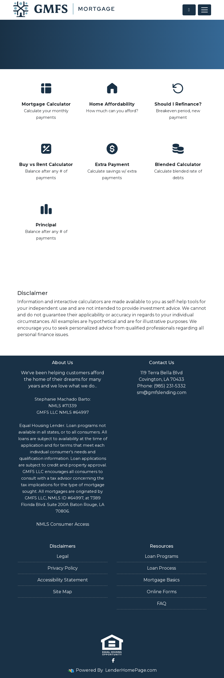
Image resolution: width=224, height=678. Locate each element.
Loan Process (161, 568)
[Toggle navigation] (204, 9)
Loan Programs (161, 556)
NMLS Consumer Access (62, 524)
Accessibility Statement (62, 580)
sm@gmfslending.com (161, 392)
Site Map (62, 591)
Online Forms (161, 591)
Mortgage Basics (161, 580)
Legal (63, 556)
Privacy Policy (63, 568)
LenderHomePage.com (131, 670)
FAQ (161, 603)
